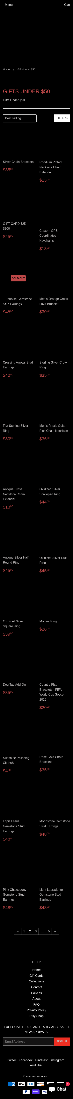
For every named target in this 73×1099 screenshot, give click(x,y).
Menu (9, 4)
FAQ (36, 1004)
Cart (67, 4)
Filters (62, 117)
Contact (36, 987)
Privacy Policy (36, 1010)
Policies (36, 993)
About (37, 998)
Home (6, 69)
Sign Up (62, 1041)
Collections (36, 981)
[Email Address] (28, 1042)
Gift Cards (36, 975)
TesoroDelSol (39, 1076)
